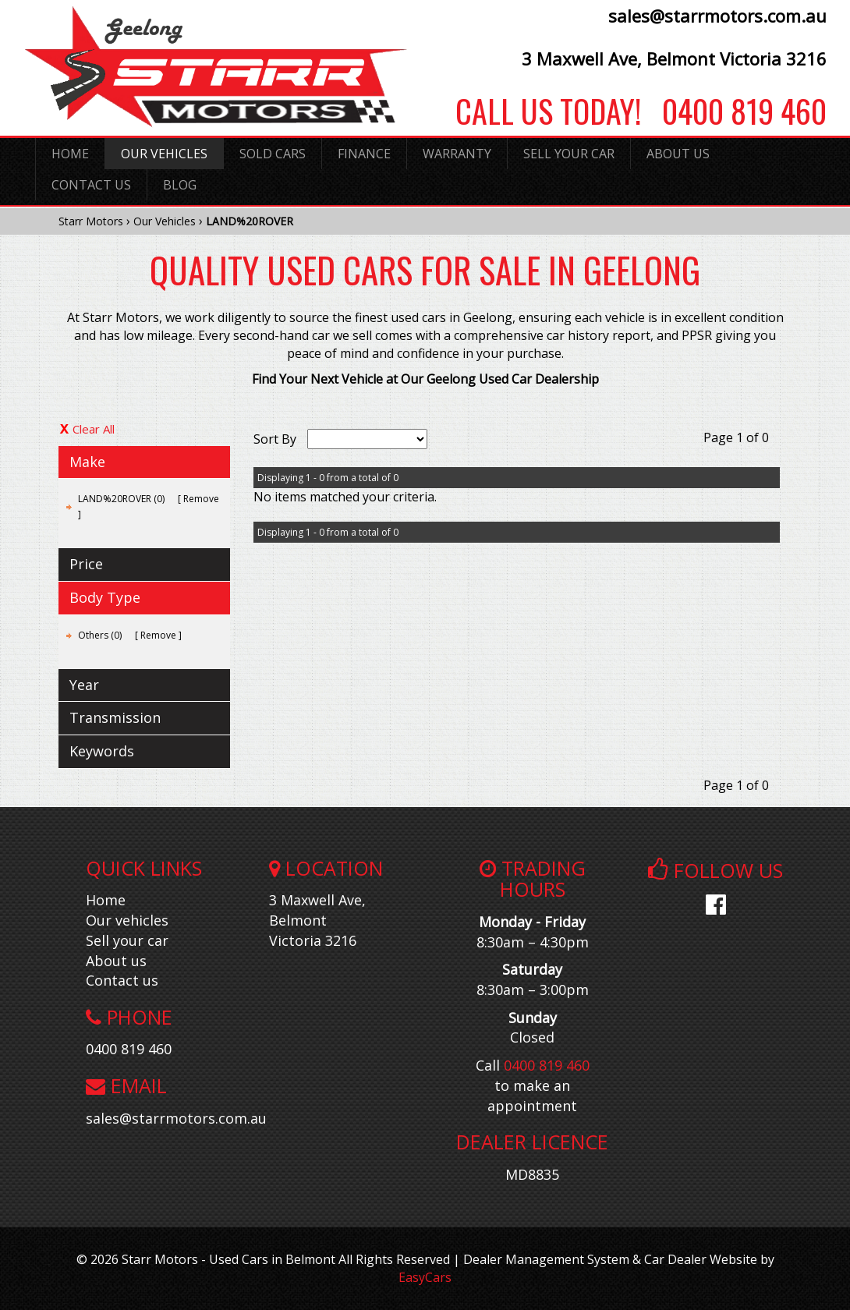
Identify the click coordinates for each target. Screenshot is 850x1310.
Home (70, 153)
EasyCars (425, 1277)
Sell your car (127, 940)
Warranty (457, 153)
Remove (201, 498)
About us (116, 960)
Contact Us (91, 184)
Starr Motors (90, 221)
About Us (678, 153)
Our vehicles (127, 920)
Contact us (122, 980)
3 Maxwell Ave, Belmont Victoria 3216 (674, 58)
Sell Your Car (568, 153)
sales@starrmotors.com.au (717, 15)
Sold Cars (272, 153)
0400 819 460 (734, 110)
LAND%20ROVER (249, 221)
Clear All (94, 429)
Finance (364, 153)
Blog (180, 184)
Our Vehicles (164, 153)
